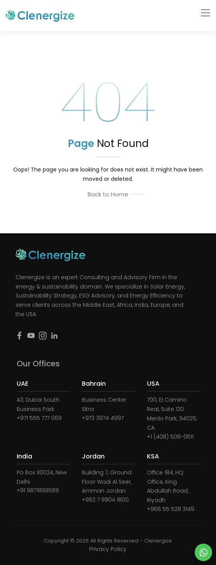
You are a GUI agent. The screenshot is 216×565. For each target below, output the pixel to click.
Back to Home (108, 194)
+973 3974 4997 (103, 418)
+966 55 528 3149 (170, 509)
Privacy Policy (107, 549)
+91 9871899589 (38, 490)
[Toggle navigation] (205, 12)
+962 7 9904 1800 (105, 500)
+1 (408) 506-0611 (170, 437)
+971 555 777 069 (39, 418)
